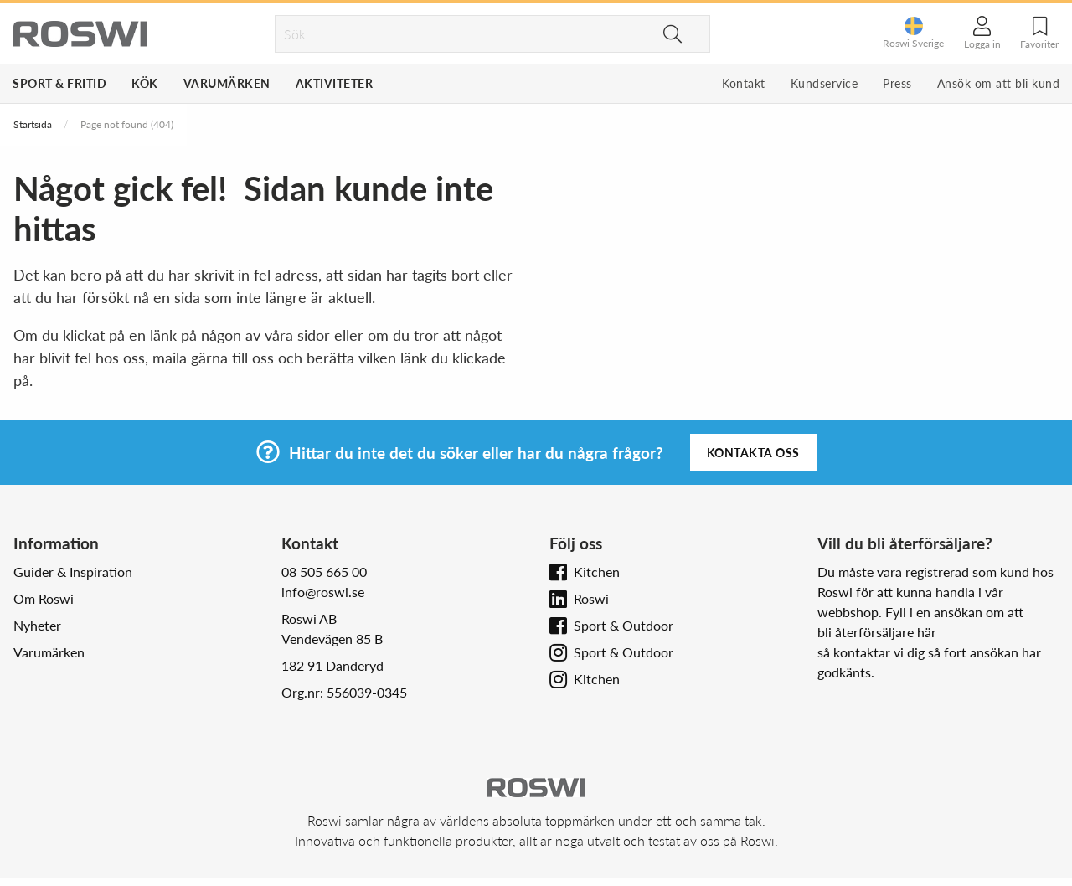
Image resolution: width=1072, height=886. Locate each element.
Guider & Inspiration (72, 572)
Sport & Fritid (59, 83)
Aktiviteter (335, 83)
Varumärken (227, 83)
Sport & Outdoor (623, 625)
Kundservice (824, 83)
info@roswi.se (322, 592)
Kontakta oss (753, 453)
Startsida (32, 124)
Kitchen (597, 572)
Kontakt (743, 83)
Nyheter (37, 625)
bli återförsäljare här (876, 632)
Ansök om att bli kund (998, 83)
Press (897, 83)
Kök (144, 83)
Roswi (591, 598)
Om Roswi (43, 598)
